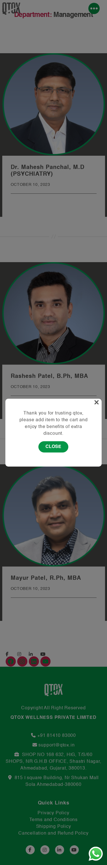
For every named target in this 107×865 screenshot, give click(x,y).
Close (53, 447)
